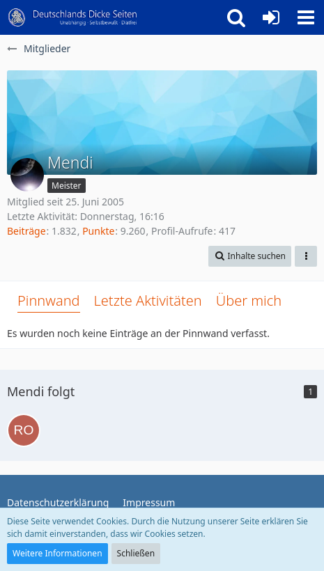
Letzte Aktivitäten (148, 300)
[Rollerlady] (23, 430)
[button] (306, 17)
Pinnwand (48, 300)
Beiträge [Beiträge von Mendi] (26, 230)
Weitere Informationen (57, 553)
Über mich (248, 300)
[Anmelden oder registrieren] (271, 17)
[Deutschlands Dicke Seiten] (72, 17)
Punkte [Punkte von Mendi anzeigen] (98, 230)
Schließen (136, 553)
